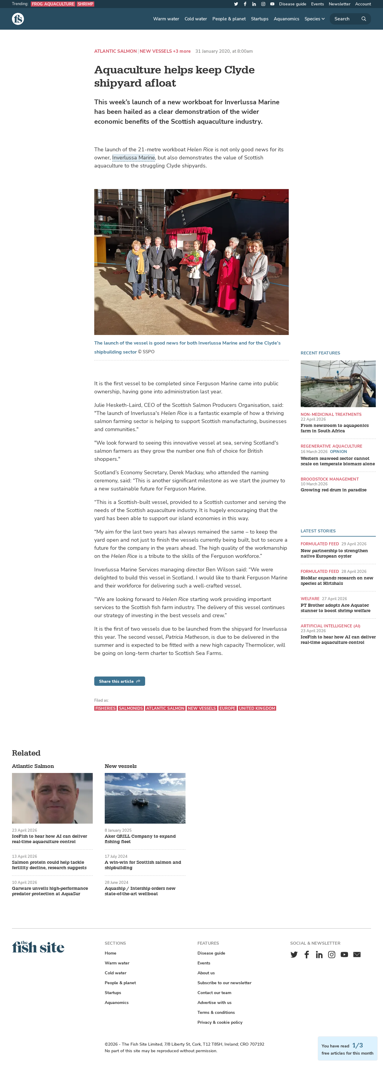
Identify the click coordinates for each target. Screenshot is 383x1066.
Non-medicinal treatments (331, 414)
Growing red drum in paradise (334, 490)
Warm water (166, 19)
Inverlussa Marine (133, 157)
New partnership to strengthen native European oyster (334, 553)
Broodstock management (330, 479)
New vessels (156, 51)
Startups (259, 19)
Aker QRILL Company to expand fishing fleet (140, 839)
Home (110, 953)
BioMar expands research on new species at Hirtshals (337, 581)
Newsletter (339, 4)
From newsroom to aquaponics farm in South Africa (335, 428)
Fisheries (105, 708)
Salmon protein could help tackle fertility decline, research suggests (49, 865)
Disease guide (292, 4)
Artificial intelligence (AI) (331, 626)
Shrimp (85, 4)
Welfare (310, 598)
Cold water (196, 19)
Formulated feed (320, 543)
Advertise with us (214, 1002)
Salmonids (131, 708)
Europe (228, 708)
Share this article (119, 681)
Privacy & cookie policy (219, 1022)
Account (363, 4)
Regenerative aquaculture (331, 446)
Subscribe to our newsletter (224, 983)
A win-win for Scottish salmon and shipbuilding (143, 865)
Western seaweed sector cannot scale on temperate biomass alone (338, 461)
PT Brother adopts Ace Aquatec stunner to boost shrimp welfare (335, 608)
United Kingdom (257, 708)
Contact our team (214, 993)
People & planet (229, 19)
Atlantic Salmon (115, 51)
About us (206, 973)
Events (317, 4)
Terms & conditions (216, 1012)
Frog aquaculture (53, 4)
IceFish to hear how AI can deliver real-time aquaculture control (338, 640)
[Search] (350, 19)
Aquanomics (286, 19)
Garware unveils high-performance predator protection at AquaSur (50, 891)
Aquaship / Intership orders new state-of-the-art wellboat (140, 891)
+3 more (182, 51)
